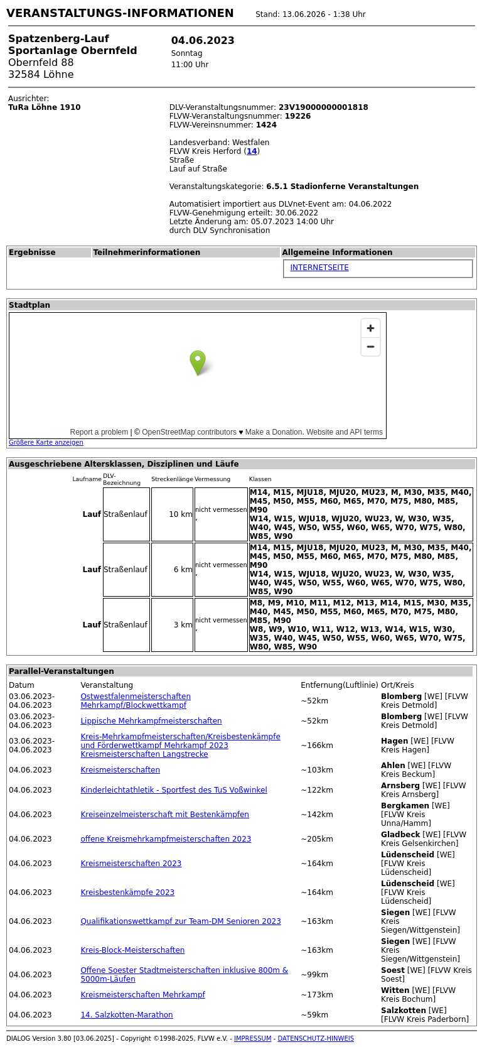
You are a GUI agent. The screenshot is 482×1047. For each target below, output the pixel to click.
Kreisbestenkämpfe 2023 (127, 892)
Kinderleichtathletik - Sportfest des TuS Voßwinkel (173, 790)
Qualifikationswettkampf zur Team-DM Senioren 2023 (180, 921)
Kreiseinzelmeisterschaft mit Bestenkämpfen (164, 814)
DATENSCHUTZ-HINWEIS (316, 1038)
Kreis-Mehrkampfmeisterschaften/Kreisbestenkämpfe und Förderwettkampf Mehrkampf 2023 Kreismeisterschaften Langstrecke (180, 745)
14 (252, 151)
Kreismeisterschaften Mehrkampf (142, 994)
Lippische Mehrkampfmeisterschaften (151, 721)
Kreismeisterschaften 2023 (130, 863)
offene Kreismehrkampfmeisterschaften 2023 (165, 839)
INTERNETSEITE (319, 267)
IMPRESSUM (253, 1038)
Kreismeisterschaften (120, 770)
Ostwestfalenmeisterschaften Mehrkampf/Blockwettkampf (135, 701)
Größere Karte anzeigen (46, 442)
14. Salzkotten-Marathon (126, 1015)
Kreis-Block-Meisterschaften (132, 950)
